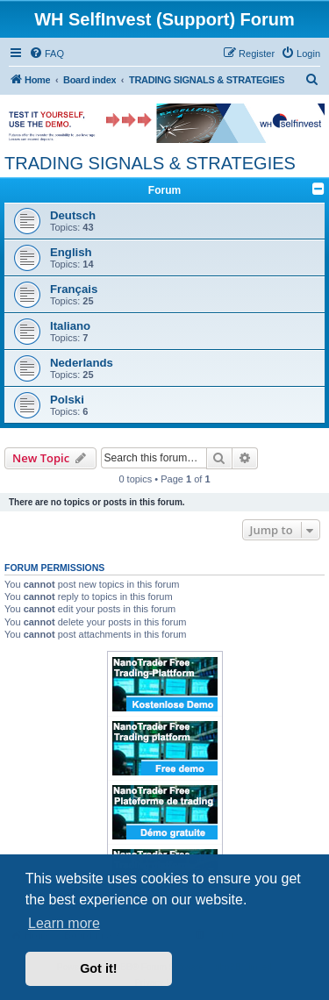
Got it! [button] (98, 968)
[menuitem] (46, 53)
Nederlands (81, 362)
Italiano (70, 325)
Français (73, 289)
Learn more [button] (64, 923)
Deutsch (73, 215)
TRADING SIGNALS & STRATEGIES (150, 163)
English (71, 252)
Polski (67, 399)
